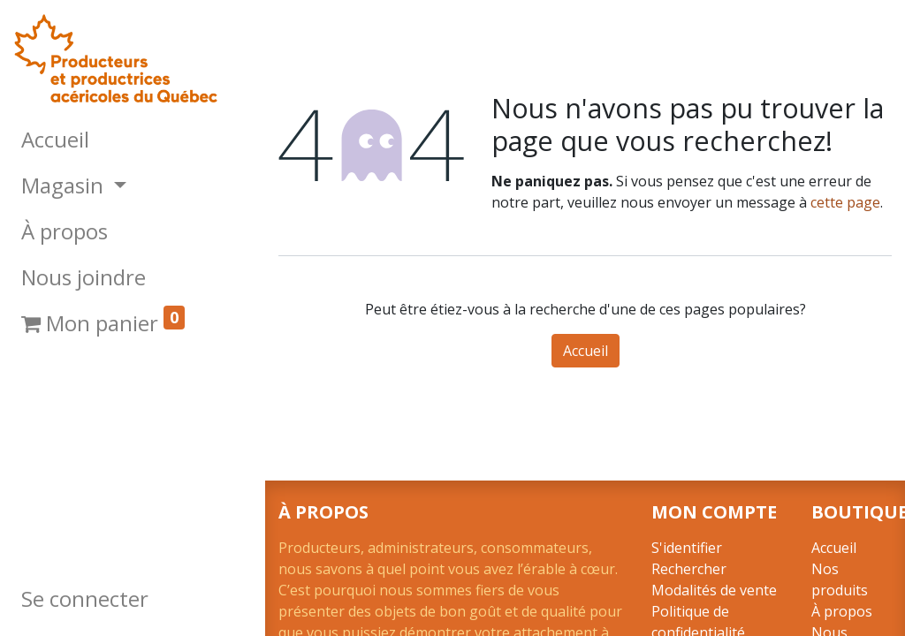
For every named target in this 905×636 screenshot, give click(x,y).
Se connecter (84, 598)
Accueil (585, 350)
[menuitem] (132, 140)
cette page (845, 202)
